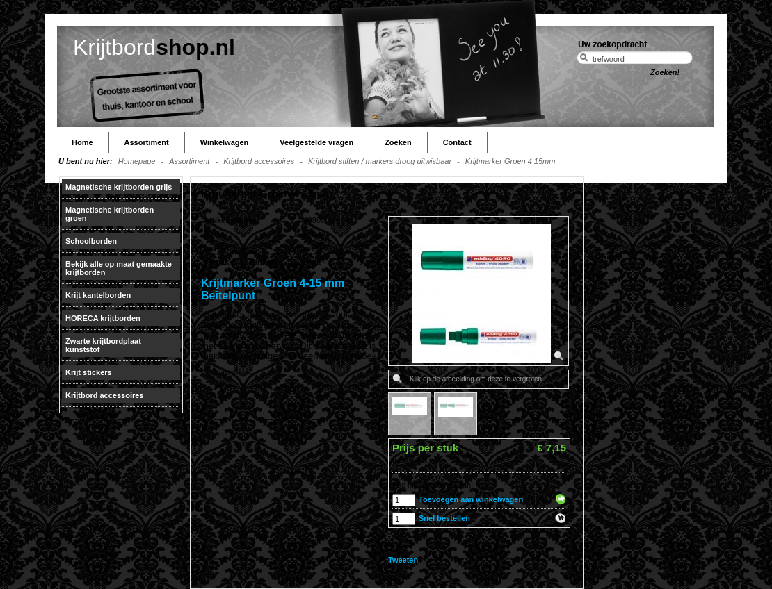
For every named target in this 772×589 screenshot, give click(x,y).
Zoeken (398, 142)
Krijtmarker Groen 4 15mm (510, 161)
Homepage (137, 161)
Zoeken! (664, 72)
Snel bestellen (444, 518)
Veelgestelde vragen (316, 142)
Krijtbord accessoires (258, 161)
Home (82, 142)
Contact (457, 142)
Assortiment (146, 142)
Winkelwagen (224, 142)
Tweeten (403, 560)
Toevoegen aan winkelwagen (471, 499)
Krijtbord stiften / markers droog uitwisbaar (379, 161)
